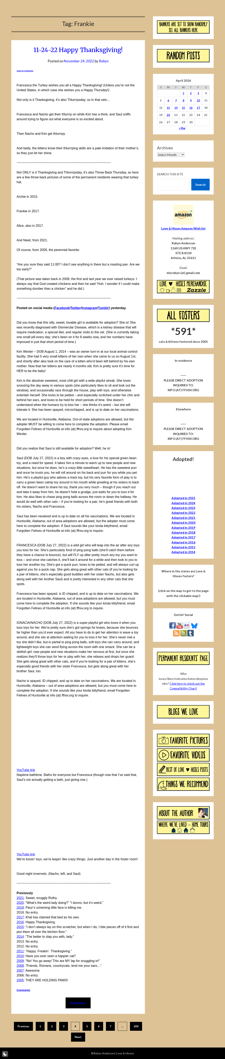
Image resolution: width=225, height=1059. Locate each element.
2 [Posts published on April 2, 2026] (191, 93)
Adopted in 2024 (183, 503)
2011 (20, 951)
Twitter (75, 308)
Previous (23, 1026)
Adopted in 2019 (183, 527)
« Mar (182, 128)
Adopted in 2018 (183, 532)
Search (200, 184)
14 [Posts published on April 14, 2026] (176, 107)
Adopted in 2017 (183, 537)
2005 (20, 980)
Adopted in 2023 (183, 508)
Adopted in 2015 (183, 547)
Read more (78, 1003)
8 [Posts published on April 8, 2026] (183, 100)
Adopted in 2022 (183, 512)
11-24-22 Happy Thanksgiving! (78, 50)
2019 (20, 907)
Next (78, 1037)
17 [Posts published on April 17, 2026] (198, 107)
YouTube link (26, 770)
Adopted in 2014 (183, 552)
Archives (165, 147)
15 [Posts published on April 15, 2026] (183, 107)
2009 (20, 961)
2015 (20, 927)
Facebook (62, 308)
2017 (20, 917)
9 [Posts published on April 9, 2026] (191, 100)
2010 (20, 956)
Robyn (104, 61)
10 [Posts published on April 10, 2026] (198, 100)
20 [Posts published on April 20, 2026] (168, 115)
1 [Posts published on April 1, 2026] (183, 93)
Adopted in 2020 (183, 522)
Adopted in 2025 (183, 498)
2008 (20, 965)
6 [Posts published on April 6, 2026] (168, 100)
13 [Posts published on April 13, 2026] (168, 107)
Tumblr (103, 308)
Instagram (89, 308)
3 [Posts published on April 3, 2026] (198, 93)
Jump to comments (25, 71)
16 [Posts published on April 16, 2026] (191, 107)
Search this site (170, 174)
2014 (20, 936)
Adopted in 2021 (183, 518)
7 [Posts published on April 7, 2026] (176, 100)
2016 (20, 922)
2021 (20, 898)
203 (136, 1026)
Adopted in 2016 (183, 542)
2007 (20, 970)
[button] (5, 1054)
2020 (20, 902)
